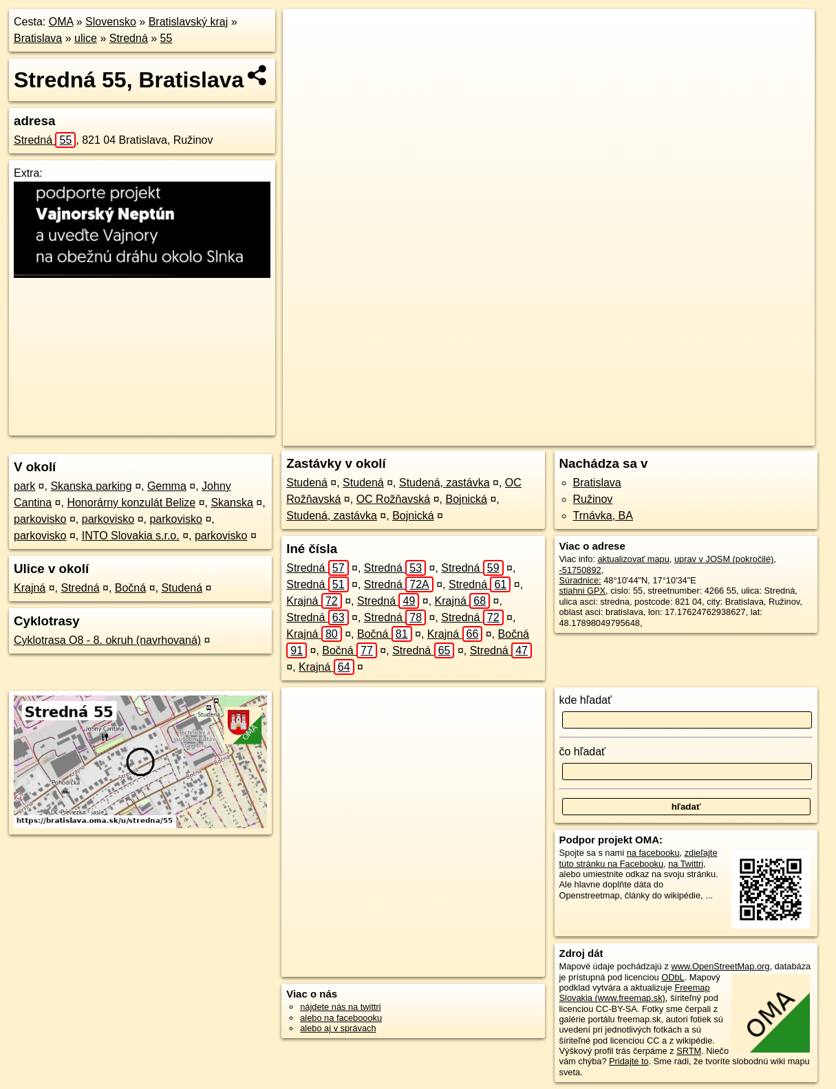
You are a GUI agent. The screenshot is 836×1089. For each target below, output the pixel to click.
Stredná (128, 38)
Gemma (166, 486)
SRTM (688, 1051)
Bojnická (466, 499)
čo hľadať (582, 751)
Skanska (232, 502)
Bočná (130, 588)
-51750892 (580, 570)
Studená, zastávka (444, 482)
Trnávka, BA (603, 515)
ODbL (672, 977)
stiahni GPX (582, 590)
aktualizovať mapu (633, 559)
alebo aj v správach (338, 1028)
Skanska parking (90, 486)
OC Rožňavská (393, 499)
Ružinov (593, 499)
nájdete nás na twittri (340, 1007)
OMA (61, 22)
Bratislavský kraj (188, 22)
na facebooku (653, 853)
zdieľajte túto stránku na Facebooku (638, 858)
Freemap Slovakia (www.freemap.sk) (634, 992)
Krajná (29, 588)
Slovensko (110, 22)
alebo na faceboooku (341, 1018)
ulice (85, 38)
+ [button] (305, 32)
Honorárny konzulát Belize (131, 502)
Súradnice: (580, 580)
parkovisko (40, 519)
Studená (181, 588)
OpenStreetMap (559, 435)
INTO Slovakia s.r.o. (131, 535)
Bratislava (38, 38)
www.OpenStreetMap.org (720, 966)
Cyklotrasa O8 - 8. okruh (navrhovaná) (107, 640)
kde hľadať (585, 700)
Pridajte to (629, 1061)
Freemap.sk (630, 435)
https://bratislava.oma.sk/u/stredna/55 (743, 435)
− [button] (305, 53)
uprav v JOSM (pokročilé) (723, 559)
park (24, 486)
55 (166, 38)
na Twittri (685, 864)
